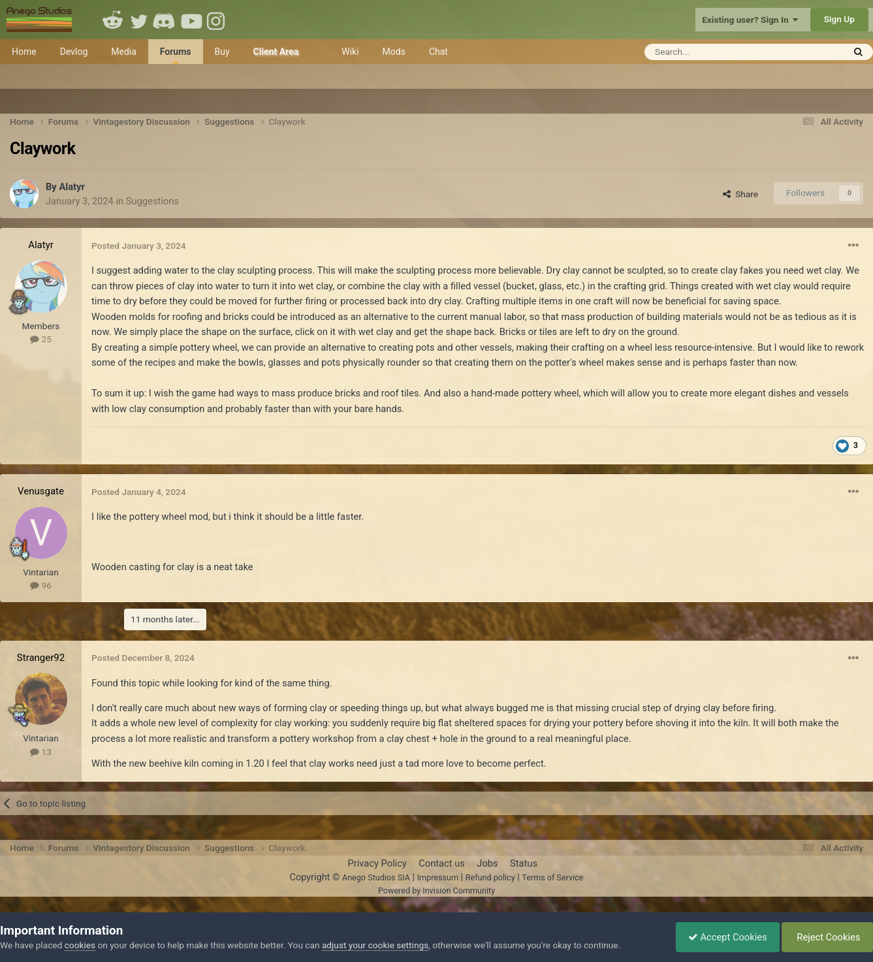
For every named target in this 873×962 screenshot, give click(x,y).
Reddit (113, 20)
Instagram (217, 20)
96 (41, 585)
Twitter (139, 20)
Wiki (349, 51)
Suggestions (152, 201)
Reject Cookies (826, 937)
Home (24, 51)
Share (740, 194)
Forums (175, 55)
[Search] (712, 52)
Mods (394, 51)
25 (41, 339)
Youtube (191, 20)
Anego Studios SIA (376, 877)
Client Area (276, 51)
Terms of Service (552, 877)
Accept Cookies (724, 937)
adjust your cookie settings (375, 945)
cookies (80, 945)
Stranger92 (41, 658)
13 (41, 751)
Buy (222, 51)
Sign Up (839, 19)
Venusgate (41, 491)
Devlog (74, 51)
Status (523, 863)
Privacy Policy (376, 863)
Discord (165, 20)
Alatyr (71, 187)
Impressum (437, 877)
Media (123, 51)
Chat (438, 51)
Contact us (442, 863)
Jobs (487, 863)
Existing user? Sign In (750, 19)
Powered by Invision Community (436, 890)
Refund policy (490, 877)
